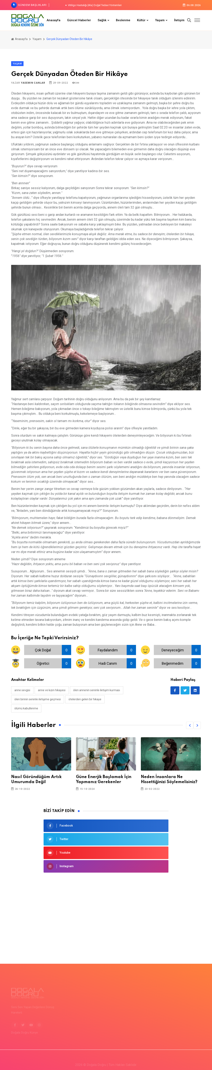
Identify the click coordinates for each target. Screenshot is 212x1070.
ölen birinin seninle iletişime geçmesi (37, 699)
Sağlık (102, 20)
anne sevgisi (22, 690)
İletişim (179, 20)
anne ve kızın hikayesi (51, 690)
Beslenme (123, 20)
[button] (189, 725)
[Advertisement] (106, 909)
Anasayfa (53, 20)
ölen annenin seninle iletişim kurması (96, 690)
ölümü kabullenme (26, 708)
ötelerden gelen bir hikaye (85, 699)
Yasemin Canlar (33, 82)
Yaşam (160, 20)
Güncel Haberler (79, 20)
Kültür (141, 20)
